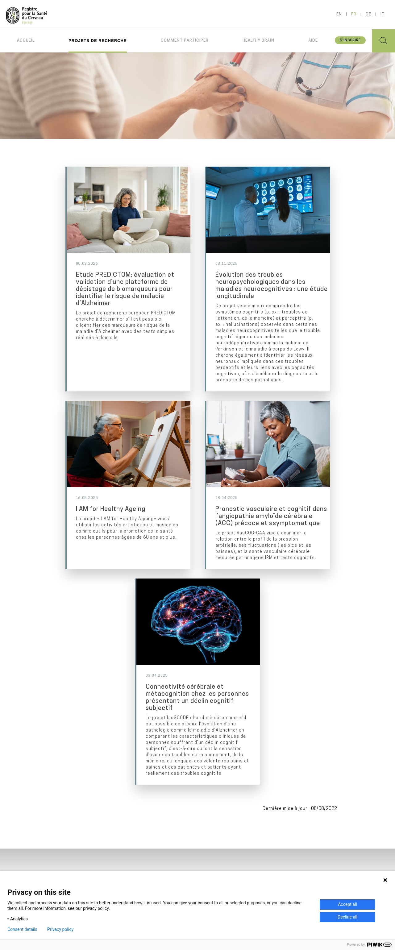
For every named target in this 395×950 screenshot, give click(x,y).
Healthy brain (258, 41)
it (382, 14)
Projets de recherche (98, 40)
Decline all (347, 917)
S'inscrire (350, 40)
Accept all (347, 904)
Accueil (26, 41)
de (368, 14)
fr (353, 14)
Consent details (22, 929)
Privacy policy (60, 929)
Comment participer (185, 41)
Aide (313, 41)
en (339, 14)
